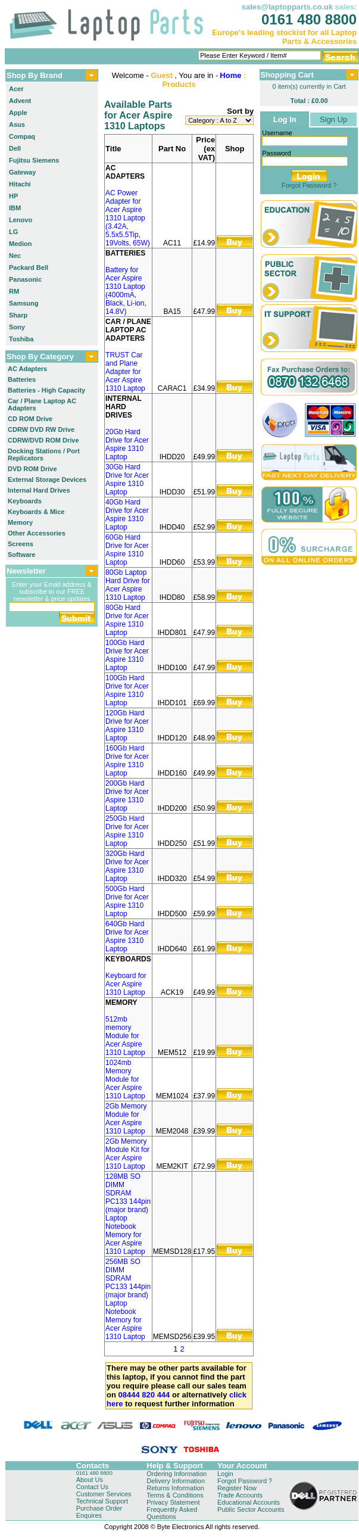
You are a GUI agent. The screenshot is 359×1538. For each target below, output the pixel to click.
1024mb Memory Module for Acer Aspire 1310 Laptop (125, 1079)
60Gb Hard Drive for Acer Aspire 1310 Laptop (127, 549)
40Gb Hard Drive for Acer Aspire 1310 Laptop (127, 514)
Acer (16, 88)
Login (225, 1473)
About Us (89, 1479)
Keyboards (25, 501)
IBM (15, 207)
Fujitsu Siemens (34, 160)
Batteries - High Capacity (46, 390)
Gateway (22, 172)
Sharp (18, 315)
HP (13, 196)
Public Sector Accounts (251, 1509)
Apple (18, 112)
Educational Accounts (248, 1502)
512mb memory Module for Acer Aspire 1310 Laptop (125, 1036)
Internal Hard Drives (39, 490)
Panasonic (25, 279)
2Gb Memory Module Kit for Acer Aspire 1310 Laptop (127, 1153)
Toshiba (21, 339)
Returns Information (175, 1488)
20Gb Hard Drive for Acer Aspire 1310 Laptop (127, 444)
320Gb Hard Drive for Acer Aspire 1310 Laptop (127, 866)
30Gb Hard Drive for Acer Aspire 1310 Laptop (127, 479)
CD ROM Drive (30, 418)
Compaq (22, 136)
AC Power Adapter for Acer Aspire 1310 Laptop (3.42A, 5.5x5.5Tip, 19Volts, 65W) (127, 218)
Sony (17, 327)
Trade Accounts (240, 1495)
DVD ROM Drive (32, 468)
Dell (15, 148)
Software (21, 554)
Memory (20, 522)
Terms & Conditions (174, 1495)
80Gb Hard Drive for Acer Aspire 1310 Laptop (127, 620)
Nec (15, 255)
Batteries (22, 379)
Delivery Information (175, 1480)
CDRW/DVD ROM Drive (43, 440)
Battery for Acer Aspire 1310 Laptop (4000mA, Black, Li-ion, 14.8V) (125, 291)
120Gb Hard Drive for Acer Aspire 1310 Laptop (127, 725)
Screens (20, 543)
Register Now (237, 1488)
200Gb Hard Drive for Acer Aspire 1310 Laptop (127, 795)
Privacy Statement (172, 1502)
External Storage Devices (47, 479)
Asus (17, 124)
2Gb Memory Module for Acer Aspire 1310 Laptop (125, 1118)
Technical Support (102, 1501)
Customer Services (104, 1493)
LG (13, 231)
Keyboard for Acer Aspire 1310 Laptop (125, 984)
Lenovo (20, 219)
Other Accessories (36, 533)
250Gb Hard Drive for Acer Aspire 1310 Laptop (127, 831)
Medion (20, 243)
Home (230, 75)
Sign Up (333, 119)
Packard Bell (28, 267)
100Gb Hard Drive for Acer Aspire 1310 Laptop (127, 655)
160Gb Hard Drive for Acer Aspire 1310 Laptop (127, 760)
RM (14, 291)
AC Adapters (27, 368)
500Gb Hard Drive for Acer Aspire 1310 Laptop (127, 901)
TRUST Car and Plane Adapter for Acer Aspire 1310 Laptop (125, 372)
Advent (20, 100)
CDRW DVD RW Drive (41, 429)
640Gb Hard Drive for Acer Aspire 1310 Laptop (127, 936)
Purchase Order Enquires (99, 1512)
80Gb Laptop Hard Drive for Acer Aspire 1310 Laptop (127, 585)
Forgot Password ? (309, 185)
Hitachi (20, 184)
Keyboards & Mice (36, 511)
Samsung (24, 303)
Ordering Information (176, 1473)
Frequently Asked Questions (171, 1513)
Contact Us (92, 1486)
